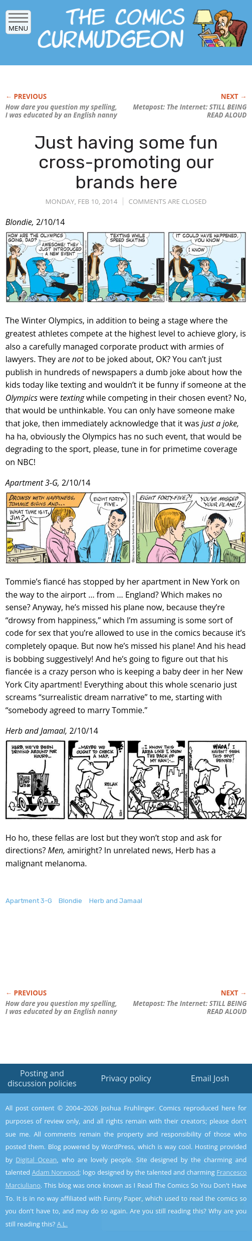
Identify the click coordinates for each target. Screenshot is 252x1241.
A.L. (62, 1223)
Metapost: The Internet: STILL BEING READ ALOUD (189, 111)
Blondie (70, 901)
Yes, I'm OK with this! (167, 1204)
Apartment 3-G (29, 901)
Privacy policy (126, 1078)
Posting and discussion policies (42, 1078)
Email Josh (210, 1078)
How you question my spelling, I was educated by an (61, 111)
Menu (18, 25)
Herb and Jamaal (115, 901)
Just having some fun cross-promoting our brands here (126, 162)
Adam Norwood (55, 1172)
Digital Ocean (36, 1159)
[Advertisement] (123, 958)
